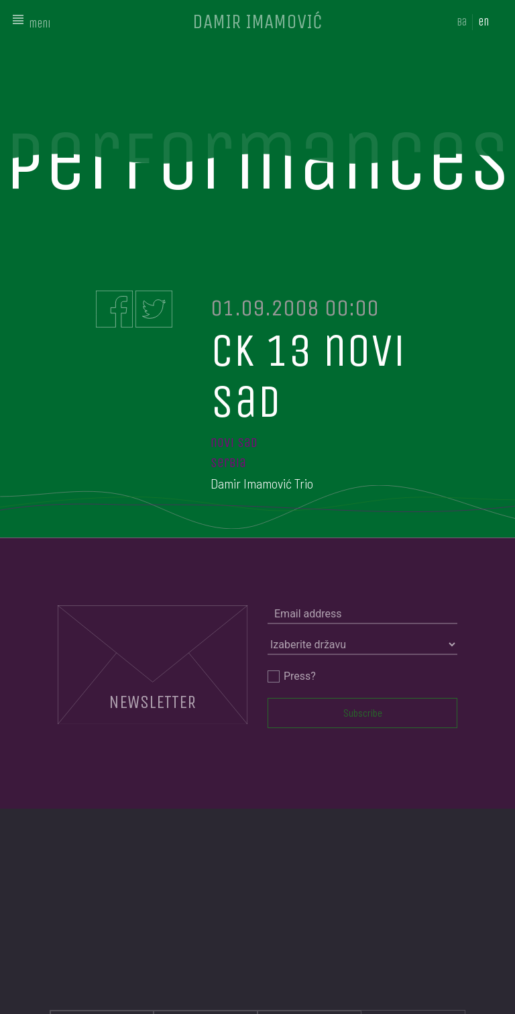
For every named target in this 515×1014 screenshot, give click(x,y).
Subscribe (362, 713)
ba (462, 21)
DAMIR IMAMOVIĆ (257, 21)
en (483, 21)
